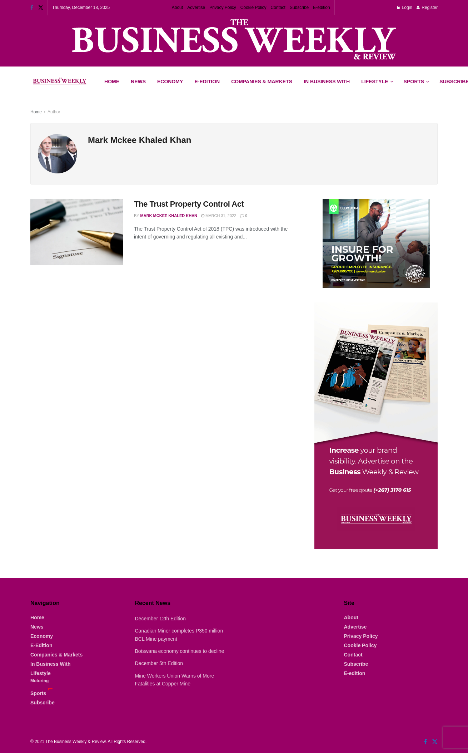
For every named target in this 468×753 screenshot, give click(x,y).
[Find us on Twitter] (435, 742)
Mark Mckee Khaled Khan (169, 215)
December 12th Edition (160, 618)
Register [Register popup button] (427, 7)
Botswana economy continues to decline (179, 651)
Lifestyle (374, 81)
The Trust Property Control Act (189, 204)
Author (54, 111)
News (138, 81)
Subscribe (299, 7)
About (177, 7)
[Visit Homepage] (59, 82)
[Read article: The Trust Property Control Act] (76, 232)
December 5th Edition (159, 663)
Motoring (39, 680)
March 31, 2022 (218, 215)
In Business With (327, 81)
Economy (170, 81)
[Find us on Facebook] (425, 742)
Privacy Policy (222, 7)
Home (111, 81)
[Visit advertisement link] (234, 40)
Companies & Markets (261, 81)
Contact (278, 7)
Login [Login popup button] (404, 7)
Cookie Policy (253, 7)
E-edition (321, 7)
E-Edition (207, 81)
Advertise (196, 7)
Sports (416, 75)
